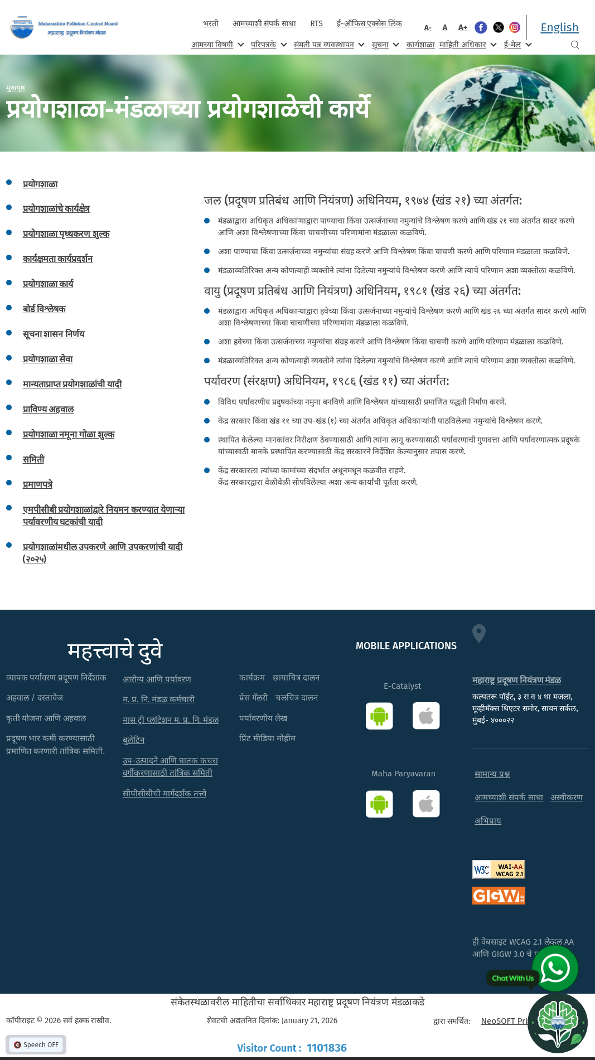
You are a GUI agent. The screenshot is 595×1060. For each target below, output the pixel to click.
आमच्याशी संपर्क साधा (264, 23)
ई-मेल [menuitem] (517, 44)
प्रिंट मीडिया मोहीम (267, 738)
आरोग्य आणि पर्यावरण (157, 679)
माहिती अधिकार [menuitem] (467, 44)
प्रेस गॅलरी (253, 698)
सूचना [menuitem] (384, 44)
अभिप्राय (488, 821)
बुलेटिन (133, 740)
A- (428, 27)
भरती (211, 23)
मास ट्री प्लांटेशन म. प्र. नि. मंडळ (171, 720)
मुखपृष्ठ (15, 87)
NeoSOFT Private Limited (527, 1021)
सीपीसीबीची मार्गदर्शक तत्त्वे (164, 794)
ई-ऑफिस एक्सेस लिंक (369, 23)
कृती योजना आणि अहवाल (46, 718)
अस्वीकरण (566, 797)
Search (575, 45)
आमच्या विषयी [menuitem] (216, 44)
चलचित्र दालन (296, 698)
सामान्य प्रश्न (492, 774)
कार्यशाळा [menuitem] (421, 45)
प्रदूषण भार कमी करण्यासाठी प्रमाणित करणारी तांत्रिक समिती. (55, 744)
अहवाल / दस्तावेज (35, 698)
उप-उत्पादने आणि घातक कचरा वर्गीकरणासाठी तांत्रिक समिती (170, 767)
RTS (316, 23)
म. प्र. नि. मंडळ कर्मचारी (159, 699)
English (559, 27)
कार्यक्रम (252, 678)
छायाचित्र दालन (296, 678)
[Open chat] (557, 1022)
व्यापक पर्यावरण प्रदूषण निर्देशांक (56, 678)
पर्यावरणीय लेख (263, 718)
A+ (463, 27)
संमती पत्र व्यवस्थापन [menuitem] (328, 44)
